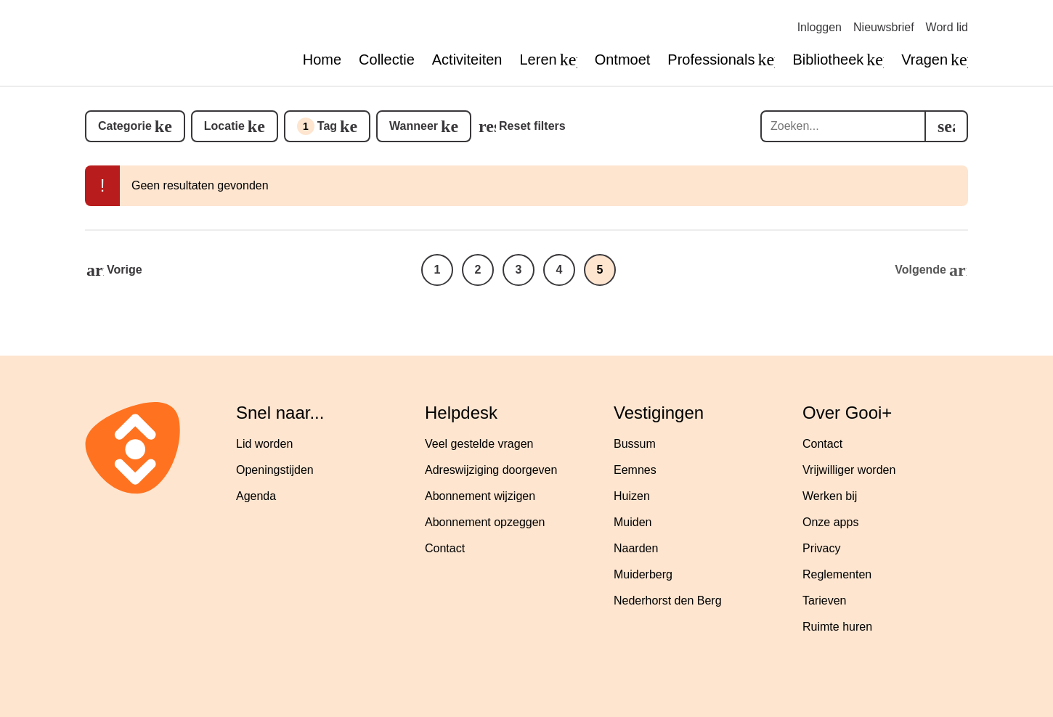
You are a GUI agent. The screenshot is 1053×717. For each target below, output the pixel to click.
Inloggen (819, 27)
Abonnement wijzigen (480, 496)
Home (322, 59)
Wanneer (413, 126)
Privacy (821, 548)
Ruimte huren (837, 626)
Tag (317, 126)
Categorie (125, 126)
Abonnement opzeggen (485, 522)
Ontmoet (623, 59)
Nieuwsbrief (883, 27)
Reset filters (532, 126)
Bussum (635, 444)
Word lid (947, 27)
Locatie (224, 126)
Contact (445, 548)
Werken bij (829, 496)
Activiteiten (467, 59)
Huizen (632, 496)
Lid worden (264, 444)
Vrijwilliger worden (848, 470)
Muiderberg (643, 574)
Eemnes (635, 470)
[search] (946, 126)
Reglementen (836, 574)
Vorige (124, 269)
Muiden (632, 522)
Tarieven (824, 600)
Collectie (387, 59)
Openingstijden (275, 470)
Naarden (636, 548)
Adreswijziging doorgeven (491, 470)
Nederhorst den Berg (668, 600)
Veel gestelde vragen (479, 444)
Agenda (256, 496)
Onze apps (830, 522)
